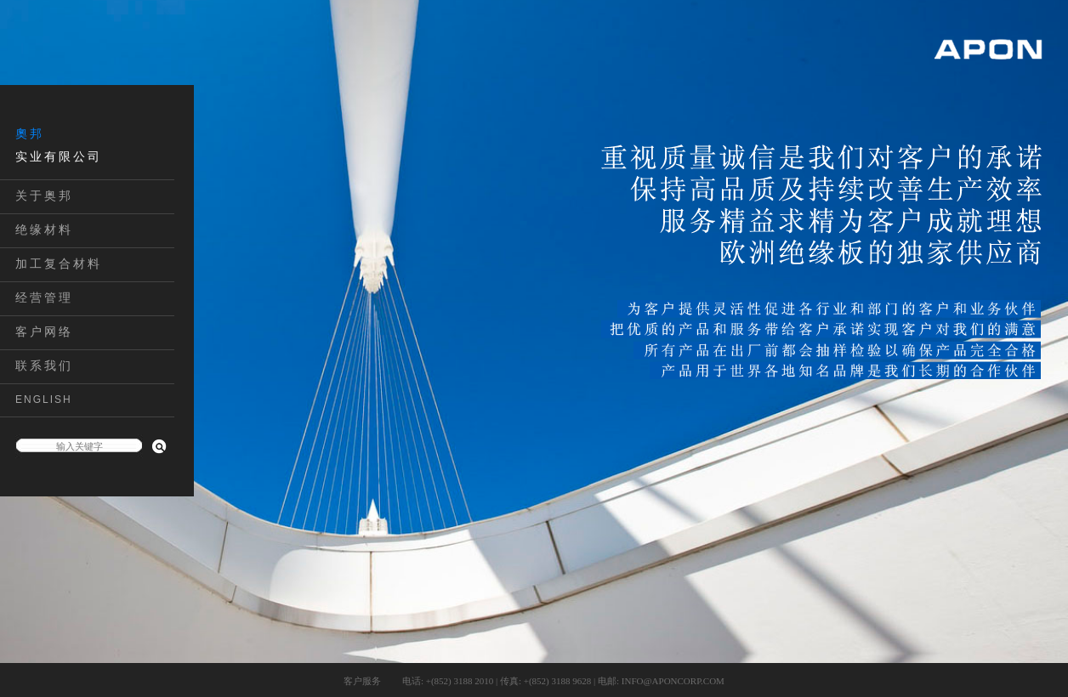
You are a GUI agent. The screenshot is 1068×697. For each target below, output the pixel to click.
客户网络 (44, 331)
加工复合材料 (58, 263)
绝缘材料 (44, 229)
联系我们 (44, 365)
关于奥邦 (44, 195)
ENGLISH (43, 399)
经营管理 (44, 297)
